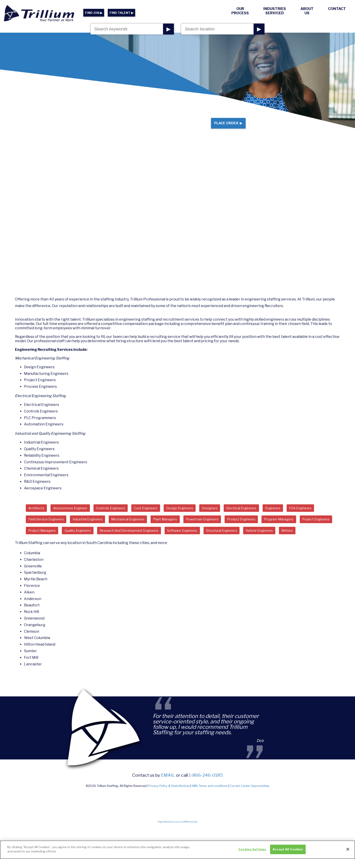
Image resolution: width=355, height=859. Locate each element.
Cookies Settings (252, 849)
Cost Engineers (162, 515)
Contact (337, 9)
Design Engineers (200, 515)
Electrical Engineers (269, 515)
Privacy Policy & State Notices (169, 808)
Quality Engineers (169, 540)
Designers (233, 515)
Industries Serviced (274, 11)
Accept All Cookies (288, 849)
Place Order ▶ (224, 126)
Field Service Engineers (84, 527)
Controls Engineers (122, 515)
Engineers (305, 515)
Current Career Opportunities (249, 808)
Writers (122, 552)
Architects (38, 515)
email (168, 797)
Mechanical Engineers (178, 527)
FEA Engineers (42, 527)
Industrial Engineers (131, 527)
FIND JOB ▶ (93, 13)
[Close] (348, 849)
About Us (307, 11)
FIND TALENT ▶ (121, 13)
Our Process (240, 11)
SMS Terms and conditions (210, 808)
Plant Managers (220, 527)
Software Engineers (288, 540)
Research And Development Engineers (227, 540)
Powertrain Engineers (263, 527)
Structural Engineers (47, 552)
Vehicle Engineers (90, 552)
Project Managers (128, 540)
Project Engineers (87, 540)
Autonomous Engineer (76, 515)
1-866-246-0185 (206, 797)
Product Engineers (307, 527)
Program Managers (45, 540)
